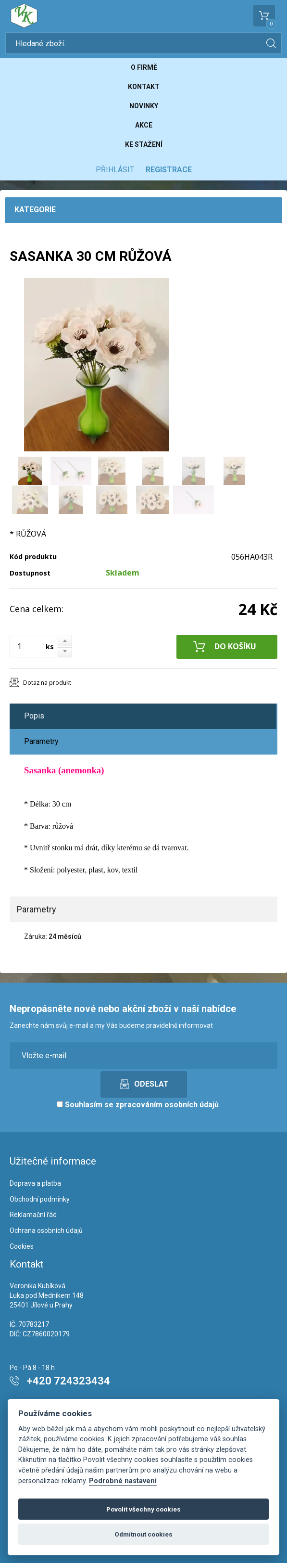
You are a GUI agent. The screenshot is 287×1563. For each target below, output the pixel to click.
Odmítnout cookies (143, 1534)
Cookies (22, 1246)
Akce (143, 125)
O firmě (144, 67)
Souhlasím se (138, 1104)
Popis (34, 715)
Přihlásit (115, 169)
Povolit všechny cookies (143, 1509)
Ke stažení (143, 144)
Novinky (143, 106)
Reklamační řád (33, 1214)
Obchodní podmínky (40, 1199)
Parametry (41, 741)
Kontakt (144, 86)
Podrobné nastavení (123, 1481)
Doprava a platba (35, 1183)
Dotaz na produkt (47, 683)
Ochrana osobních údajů (46, 1230)
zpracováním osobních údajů (167, 1104)
